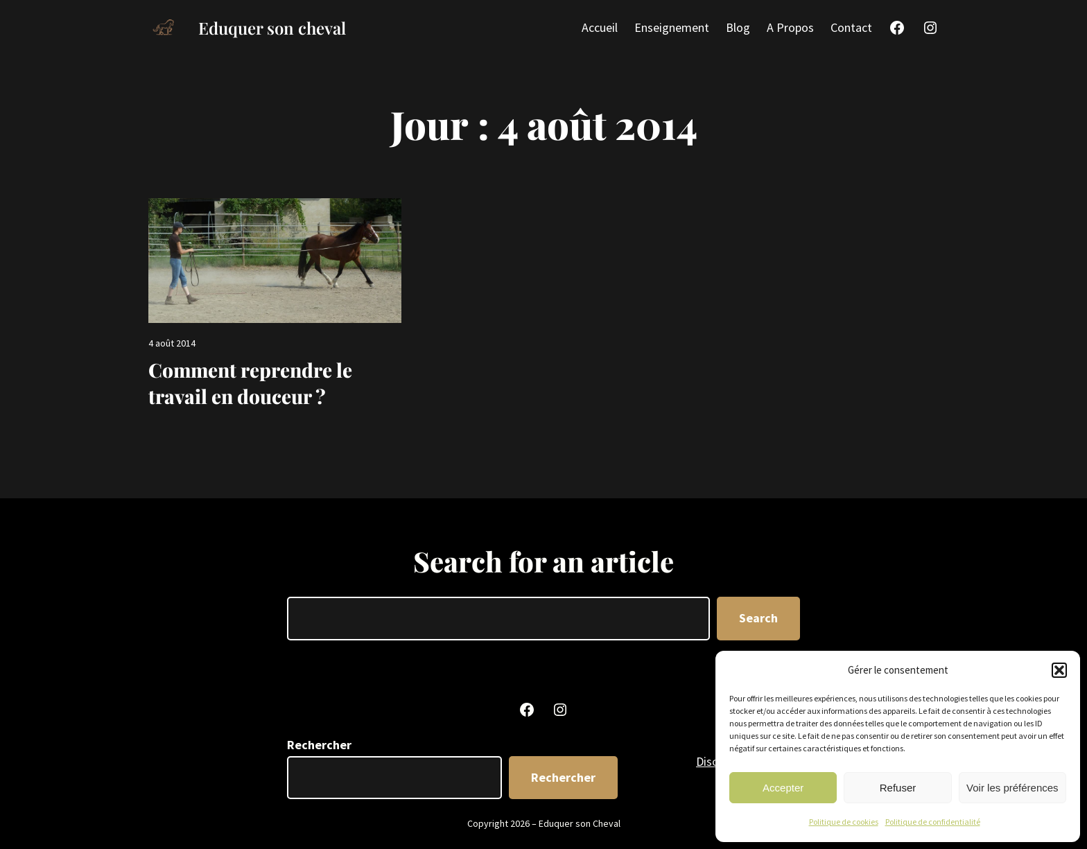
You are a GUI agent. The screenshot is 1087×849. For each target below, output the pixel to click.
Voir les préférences (1012, 788)
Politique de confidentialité (932, 821)
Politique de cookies (843, 821)
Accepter (783, 788)
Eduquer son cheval (272, 28)
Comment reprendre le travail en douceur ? (250, 383)
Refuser (898, 788)
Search (758, 618)
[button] (1059, 670)
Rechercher (319, 745)
